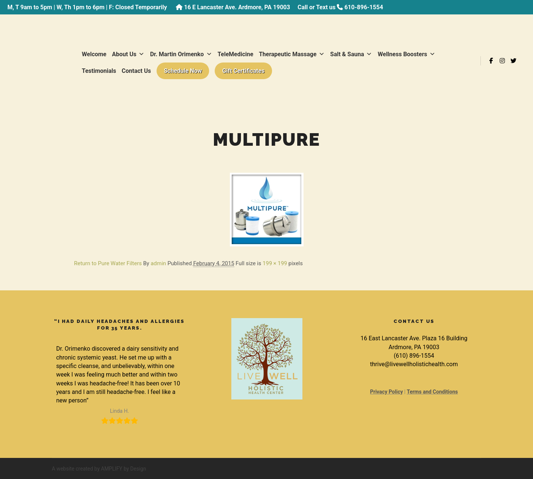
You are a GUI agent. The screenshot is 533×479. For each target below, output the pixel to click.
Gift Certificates (243, 70)
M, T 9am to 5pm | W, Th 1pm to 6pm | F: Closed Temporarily (87, 7)
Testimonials (99, 70)
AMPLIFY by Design (123, 469)
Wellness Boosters (406, 54)
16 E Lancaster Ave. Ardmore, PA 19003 (237, 7)
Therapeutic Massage (292, 54)
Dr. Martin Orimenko (181, 54)
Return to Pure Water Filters (108, 263)
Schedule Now (183, 70)
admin (158, 263)
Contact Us (136, 70)
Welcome (94, 54)
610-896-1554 (363, 7)
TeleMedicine (236, 54)
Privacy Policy (386, 392)
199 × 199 (275, 263)
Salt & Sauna (351, 54)
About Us (128, 54)
